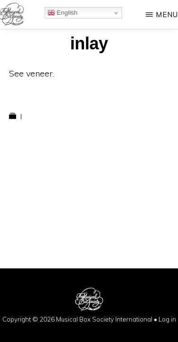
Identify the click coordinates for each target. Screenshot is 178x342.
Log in (167, 319)
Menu (167, 14)
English (62, 13)
